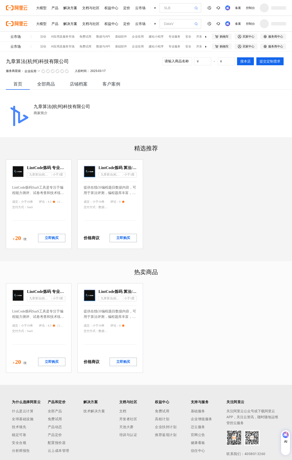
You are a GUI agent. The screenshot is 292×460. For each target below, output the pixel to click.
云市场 (140, 8)
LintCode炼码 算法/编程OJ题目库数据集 (117, 168)
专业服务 (174, 36)
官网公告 (198, 435)
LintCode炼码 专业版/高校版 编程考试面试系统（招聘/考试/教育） (46, 168)
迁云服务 (198, 427)
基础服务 (198, 411)
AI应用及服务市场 (62, 36)
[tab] (18, 84)
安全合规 (19, 443)
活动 (43, 36)
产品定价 (55, 435)
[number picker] (205, 61)
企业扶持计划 (165, 427)
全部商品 (46, 84)
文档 (122, 411)
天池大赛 (126, 427)
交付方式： (19, 207)
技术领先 (19, 427)
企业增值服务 (201, 419)
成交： (16, 201)
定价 (126, 8)
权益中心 (111, 8)
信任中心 (198, 451)
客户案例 (111, 84)
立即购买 (52, 238)
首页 (17, 84)
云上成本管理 (58, 451)
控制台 (250, 8)
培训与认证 (128, 435)
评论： (43, 201)
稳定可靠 (19, 435)
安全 (188, 36)
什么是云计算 (22, 411)
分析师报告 (21, 451)
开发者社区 (128, 419)
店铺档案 (79, 84)
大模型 (41, 8)
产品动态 (55, 427)
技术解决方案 (94, 411)
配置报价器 (57, 443)
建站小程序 (156, 36)
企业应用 (138, 36)
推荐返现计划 (165, 435)
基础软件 (121, 36)
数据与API (103, 36)
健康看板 (198, 443)
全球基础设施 (22, 419)
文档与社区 (90, 8)
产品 (54, 8)
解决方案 (70, 8)
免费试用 (85, 36)
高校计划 (162, 419)
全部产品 (55, 411)
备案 (238, 8)
